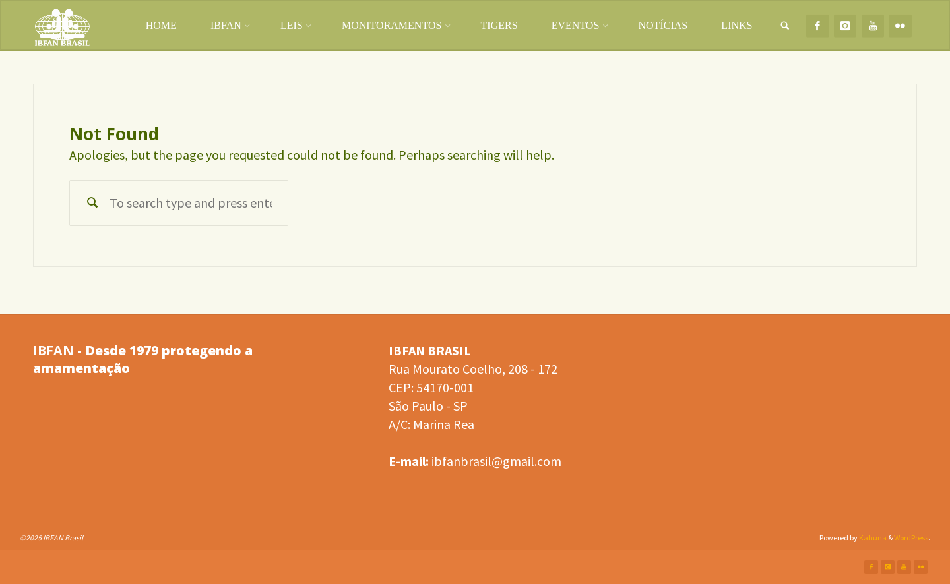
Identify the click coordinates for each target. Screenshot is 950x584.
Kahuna (872, 537)
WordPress (911, 537)
